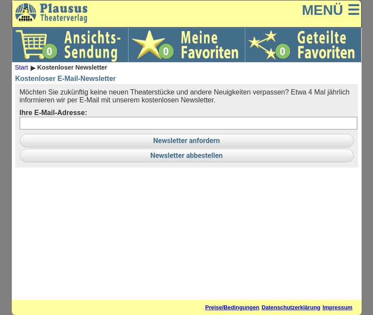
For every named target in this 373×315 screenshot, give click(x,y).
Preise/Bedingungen (232, 307)
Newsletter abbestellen (186, 155)
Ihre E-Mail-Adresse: (53, 112)
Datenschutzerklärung (290, 307)
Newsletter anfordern (186, 140)
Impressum (337, 307)
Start (21, 67)
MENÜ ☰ (330, 10)
